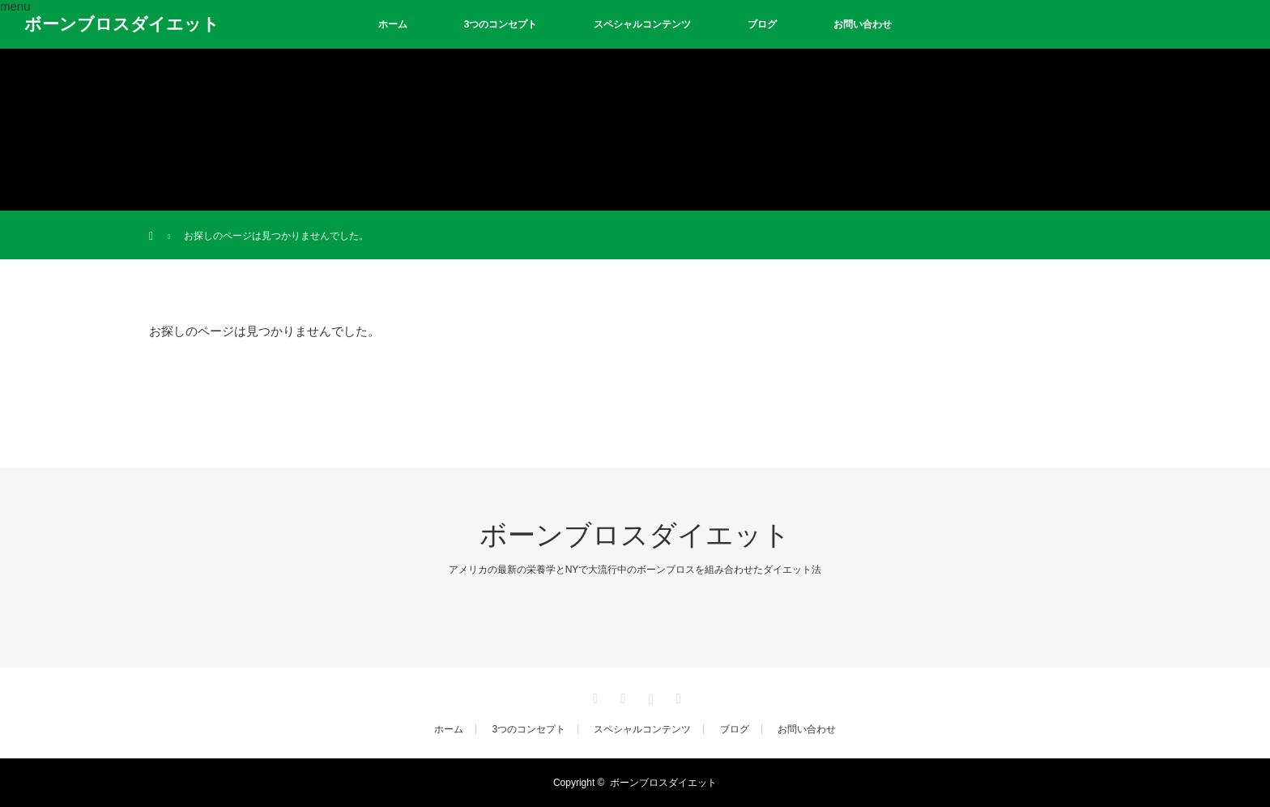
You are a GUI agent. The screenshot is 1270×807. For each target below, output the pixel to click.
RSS (676, 696)
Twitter (594, 696)
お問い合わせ (862, 24)
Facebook (621, 696)
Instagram (649, 696)
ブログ (762, 24)
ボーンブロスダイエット (121, 24)
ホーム (392, 24)
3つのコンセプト (501, 24)
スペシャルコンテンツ (642, 24)
